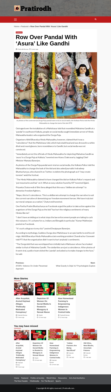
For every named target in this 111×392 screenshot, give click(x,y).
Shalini (41, 315)
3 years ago (34, 49)
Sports (58, 381)
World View (51, 378)
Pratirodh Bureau (23, 49)
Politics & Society (37, 378)
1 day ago (71, 357)
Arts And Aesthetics (77, 378)
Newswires (62, 378)
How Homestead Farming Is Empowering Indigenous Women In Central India (55, 350)
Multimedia (34, 381)
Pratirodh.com (68, 388)
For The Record (47, 381)
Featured (24, 26)
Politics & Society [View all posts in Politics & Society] (21, 292)
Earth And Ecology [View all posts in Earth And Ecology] (64, 287)
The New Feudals (21, 381)
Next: (75, 264)
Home (16, 26)
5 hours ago (21, 317)
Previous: (36, 266)
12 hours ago (42, 317)
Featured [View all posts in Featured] (19, 32)
